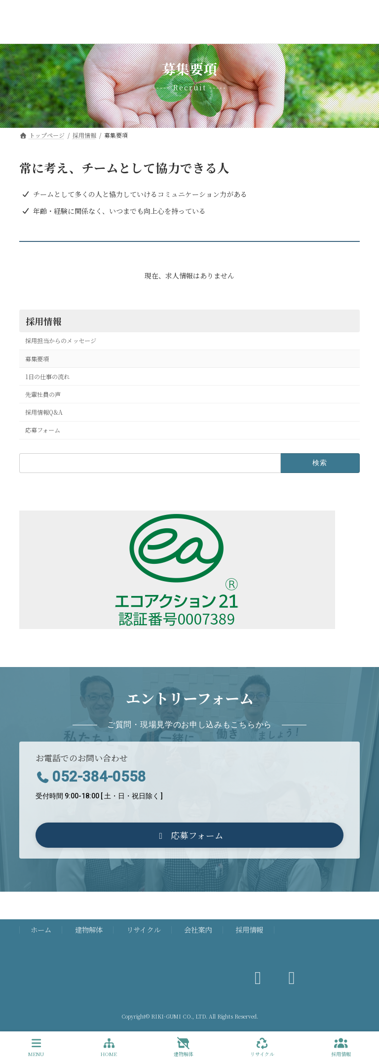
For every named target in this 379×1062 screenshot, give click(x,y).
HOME (109, 1047)
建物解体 (89, 929)
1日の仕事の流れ (47, 376)
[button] (189, 835)
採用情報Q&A (44, 412)
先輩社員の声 (43, 394)
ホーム (41, 929)
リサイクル (143, 929)
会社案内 (198, 929)
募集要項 (37, 358)
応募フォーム (42, 430)
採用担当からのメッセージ (60, 340)
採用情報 (43, 321)
